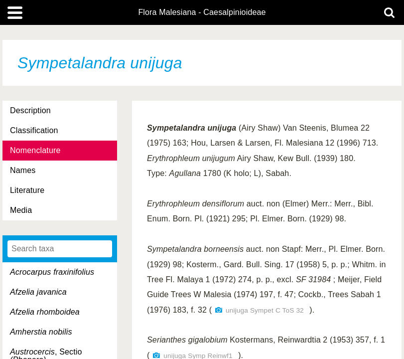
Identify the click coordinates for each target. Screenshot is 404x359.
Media (21, 210)
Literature (27, 190)
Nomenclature (35, 150)
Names (22, 170)
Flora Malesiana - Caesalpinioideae (202, 12)
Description (30, 110)
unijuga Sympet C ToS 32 (265, 310)
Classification (34, 130)
